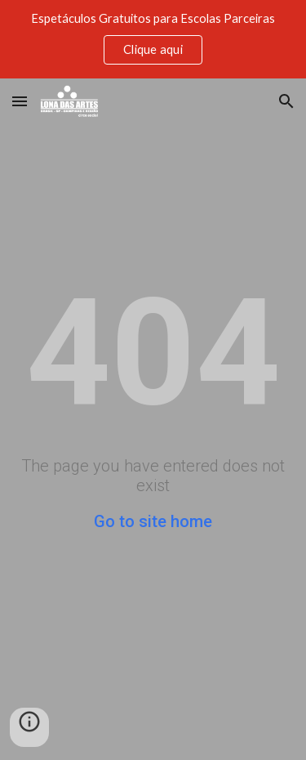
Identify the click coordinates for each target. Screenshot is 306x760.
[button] (19, 100)
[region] (153, 39)
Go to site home (153, 521)
